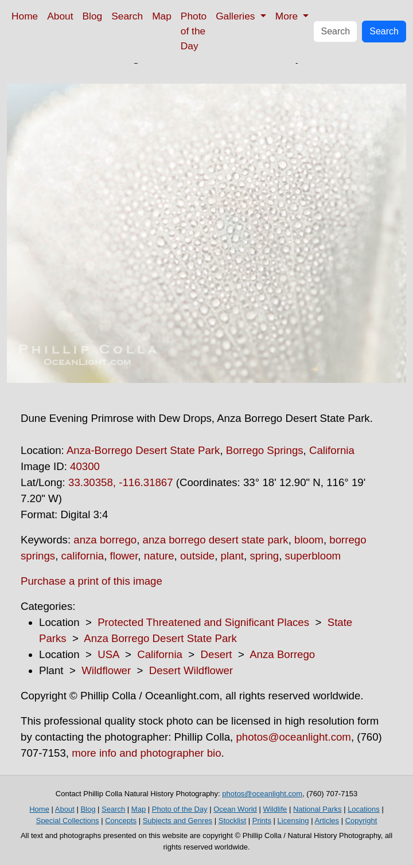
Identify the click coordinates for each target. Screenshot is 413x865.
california (82, 556)
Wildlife (275, 809)
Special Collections (67, 820)
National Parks (317, 809)
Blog (93, 16)
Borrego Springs (264, 450)
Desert (216, 654)
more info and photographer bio (146, 753)
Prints (261, 820)
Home (24, 16)
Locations (364, 809)
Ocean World (235, 809)
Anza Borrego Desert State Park (160, 638)
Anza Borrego (282, 654)
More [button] (288, 16)
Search (127, 16)
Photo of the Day (193, 31)
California (331, 450)
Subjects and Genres (177, 820)
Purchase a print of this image (91, 581)
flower (124, 556)
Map (162, 16)
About (60, 16)
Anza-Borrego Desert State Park (143, 450)
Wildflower (106, 670)
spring (264, 556)
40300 (85, 466)
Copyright (361, 820)
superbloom (313, 556)
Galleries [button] (237, 16)
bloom (309, 540)
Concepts (121, 820)
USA (108, 654)
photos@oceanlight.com (293, 737)
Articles (326, 820)
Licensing (293, 820)
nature (159, 556)
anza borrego (105, 540)
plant (232, 556)
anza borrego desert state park (216, 540)
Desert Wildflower (191, 670)
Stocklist (232, 820)
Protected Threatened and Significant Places (203, 622)
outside (197, 556)
